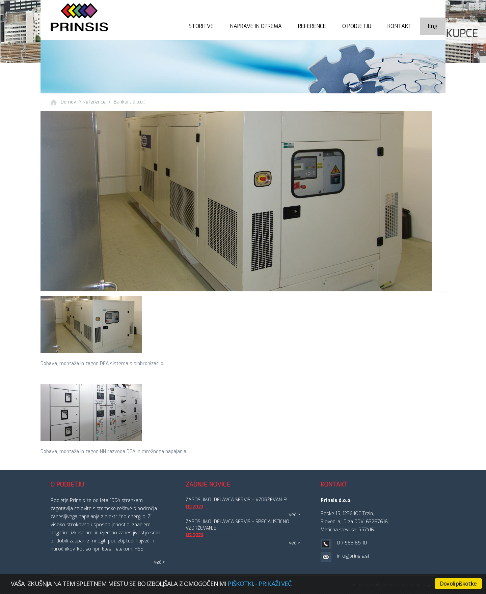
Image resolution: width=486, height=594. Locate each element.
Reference (312, 26)
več (157, 562)
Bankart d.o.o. (129, 102)
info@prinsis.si (353, 556)
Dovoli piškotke (458, 583)
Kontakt (399, 26)
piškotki (240, 583)
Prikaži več (275, 583)
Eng (432, 26)
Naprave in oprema (256, 26)
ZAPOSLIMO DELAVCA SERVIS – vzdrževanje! (236, 500)
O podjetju (356, 26)
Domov (68, 102)
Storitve (201, 26)
